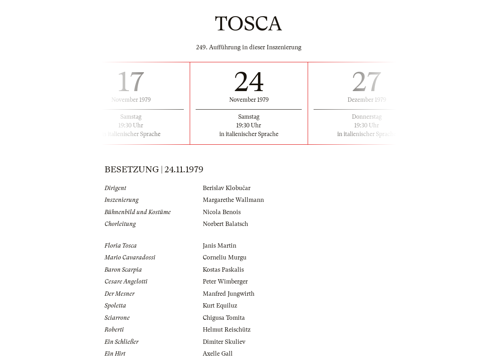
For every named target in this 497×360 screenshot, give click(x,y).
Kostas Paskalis (223, 269)
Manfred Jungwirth (228, 293)
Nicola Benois (222, 212)
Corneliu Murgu (225, 257)
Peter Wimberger (225, 281)
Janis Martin (219, 245)
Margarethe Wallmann (233, 199)
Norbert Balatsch (225, 224)
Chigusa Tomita (224, 317)
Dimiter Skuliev (224, 341)
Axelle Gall (218, 353)
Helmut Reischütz (226, 329)
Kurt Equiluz (220, 305)
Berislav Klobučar (226, 188)
